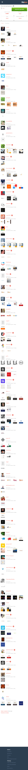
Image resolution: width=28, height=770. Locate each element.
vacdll (7, 62)
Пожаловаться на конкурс (5, 712)
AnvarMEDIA (9, 121)
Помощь (9, 755)
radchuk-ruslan (10, 649)
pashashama (9, 133)
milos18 (8, 39)
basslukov (8, 450)
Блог (8, 757)
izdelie (7, 602)
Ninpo (8, 274)
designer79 (10, 51)
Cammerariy (10, 379)
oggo (7, 461)
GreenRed (9, 144)
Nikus (8, 285)
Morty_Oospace (10, 555)
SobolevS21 (10, 191)
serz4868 (9, 180)
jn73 (7, 356)
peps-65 (8, 438)
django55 (8, 591)
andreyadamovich (10, 485)
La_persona (10, 332)
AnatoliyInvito (9, 638)
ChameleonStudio (10, 579)
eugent (7, 321)
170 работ (2, 23)
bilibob (7, 109)
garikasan (8, 673)
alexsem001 (9, 544)
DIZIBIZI (9, 250)
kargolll (7, 532)
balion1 (9, 156)
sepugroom (9, 74)
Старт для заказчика (11, 762)
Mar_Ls (8, 391)
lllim (7, 227)
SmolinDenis (10, 626)
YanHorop (8, 262)
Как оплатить (10, 768)
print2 (8, 661)
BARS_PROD (10, 238)
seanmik (9, 203)
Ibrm (7, 86)
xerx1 (7, 497)
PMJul (7, 426)
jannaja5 (8, 97)
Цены (8, 766)
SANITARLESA (10, 567)
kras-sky (9, 344)
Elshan (8, 614)
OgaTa (7, 403)
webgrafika (9, 415)
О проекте (9, 751)
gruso (2, 8)
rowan (7, 27)
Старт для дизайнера (11, 764)
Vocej (7, 685)
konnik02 (8, 309)
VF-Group (9, 520)
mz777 (9, 297)
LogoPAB (9, 215)
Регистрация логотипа (11, 758)
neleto (7, 696)
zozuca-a (9, 368)
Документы (9, 753)
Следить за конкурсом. (4, 711)
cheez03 (8, 473)
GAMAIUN (9, 509)
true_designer (10, 168)
